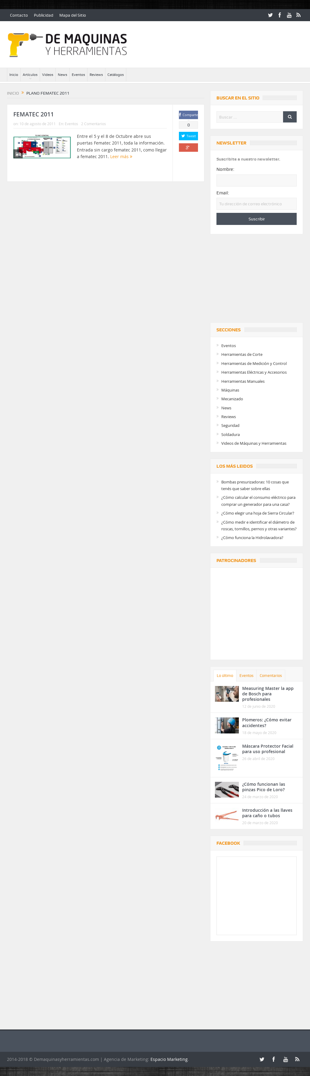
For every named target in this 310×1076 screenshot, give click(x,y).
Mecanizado (232, 398)
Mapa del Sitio (72, 15)
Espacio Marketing (169, 1059)
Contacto (19, 15)
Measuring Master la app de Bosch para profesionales (268, 693)
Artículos (30, 75)
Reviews (96, 75)
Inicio (13, 75)
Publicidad (43, 15)
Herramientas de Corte (241, 354)
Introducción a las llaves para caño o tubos (267, 812)
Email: (222, 193)
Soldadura (230, 434)
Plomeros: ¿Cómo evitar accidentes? (267, 722)
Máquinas (230, 390)
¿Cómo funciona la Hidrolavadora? (252, 537)
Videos (47, 75)
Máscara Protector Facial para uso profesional (267, 748)
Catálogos (115, 75)
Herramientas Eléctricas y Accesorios (254, 372)
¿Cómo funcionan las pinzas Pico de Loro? (263, 786)
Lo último (225, 675)
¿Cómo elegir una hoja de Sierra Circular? (257, 513)
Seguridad (230, 425)
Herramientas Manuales (243, 381)
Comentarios (271, 675)
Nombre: (225, 169)
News (62, 75)
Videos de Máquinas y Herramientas (253, 443)
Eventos (78, 75)
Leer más (121, 156)
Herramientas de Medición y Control (254, 363)
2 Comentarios (93, 123)
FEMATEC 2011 (33, 114)
